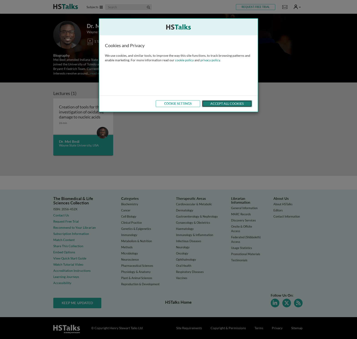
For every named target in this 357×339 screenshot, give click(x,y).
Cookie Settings (178, 103)
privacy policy (210, 60)
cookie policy (184, 60)
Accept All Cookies (227, 103)
